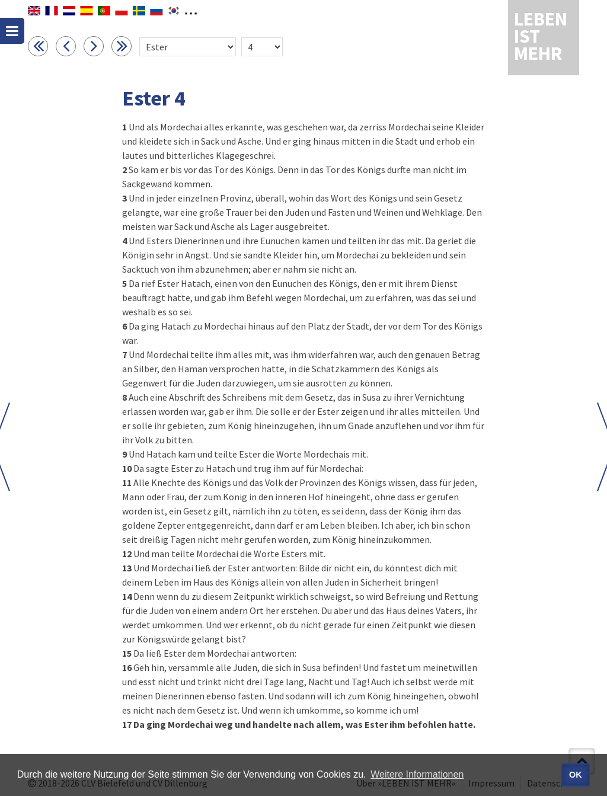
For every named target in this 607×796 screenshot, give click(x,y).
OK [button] (575, 774)
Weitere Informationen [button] (417, 774)
